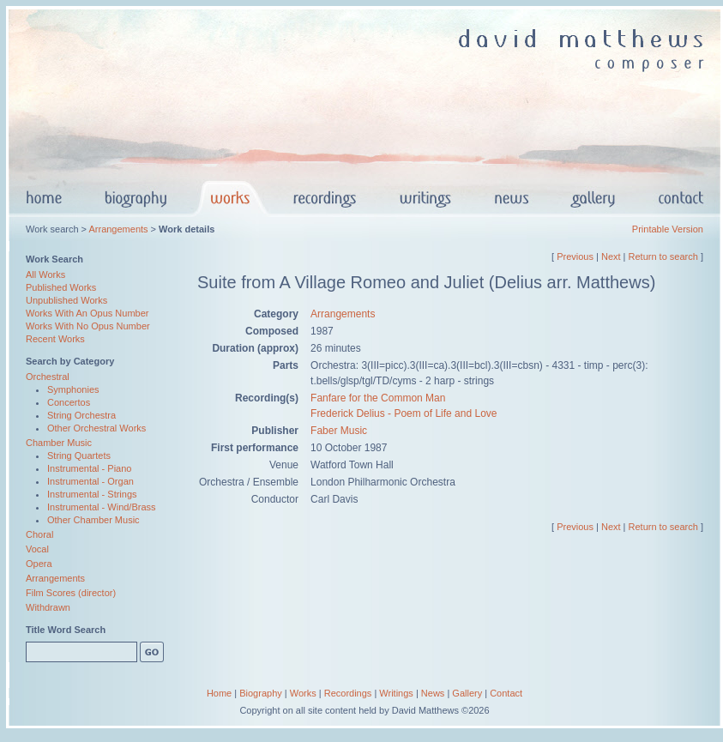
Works (303, 693)
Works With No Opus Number (88, 326)
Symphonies (73, 389)
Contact (506, 693)
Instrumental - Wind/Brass (101, 507)
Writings (396, 693)
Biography (260, 693)
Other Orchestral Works (96, 428)
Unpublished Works (66, 300)
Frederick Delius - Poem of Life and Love (403, 413)
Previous (575, 256)
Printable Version (667, 229)
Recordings (348, 693)
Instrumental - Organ (90, 481)
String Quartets (79, 455)
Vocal (37, 549)
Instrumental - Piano (89, 468)
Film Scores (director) (71, 593)
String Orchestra (81, 415)
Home (219, 693)
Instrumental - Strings (92, 494)
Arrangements (118, 229)
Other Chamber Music (93, 520)
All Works (45, 274)
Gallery (467, 693)
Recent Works (55, 339)
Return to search (663, 256)
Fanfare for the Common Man (377, 398)
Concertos (68, 402)
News (433, 693)
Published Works (61, 287)
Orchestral (47, 376)
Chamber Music (59, 442)
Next (611, 256)
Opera (39, 563)
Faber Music (338, 431)
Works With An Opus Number (87, 313)
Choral (39, 534)
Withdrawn (48, 607)
